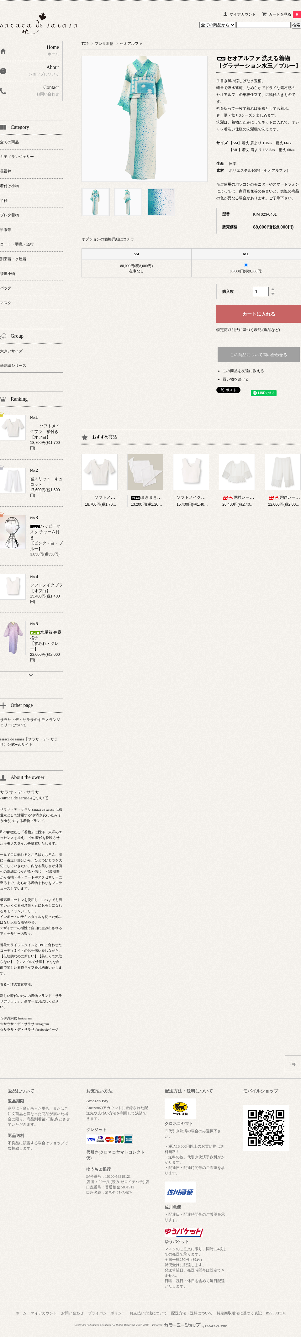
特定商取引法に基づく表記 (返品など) (248, 330)
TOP (85, 43)
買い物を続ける (236, 379)
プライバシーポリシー (106, 1313)
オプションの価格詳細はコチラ (108, 239)
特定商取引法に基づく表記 (239, 1313)
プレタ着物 (104, 43)
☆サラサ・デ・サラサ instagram (24, 1024)
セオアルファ (131, 43)
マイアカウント (243, 14)
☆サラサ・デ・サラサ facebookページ (29, 1029)
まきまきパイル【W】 (156, 497)
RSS (269, 1313)
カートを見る (285, 14)
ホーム (21, 1313)
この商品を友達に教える (243, 371)
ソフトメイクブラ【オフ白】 (203, 497)
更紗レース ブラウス (248, 497)
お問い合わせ (72, 1313)
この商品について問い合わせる (258, 354)
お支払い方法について (148, 1313)
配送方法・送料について (192, 1313)
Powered (189, 1324)
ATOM (280, 1313)
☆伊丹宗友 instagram (16, 1018)
